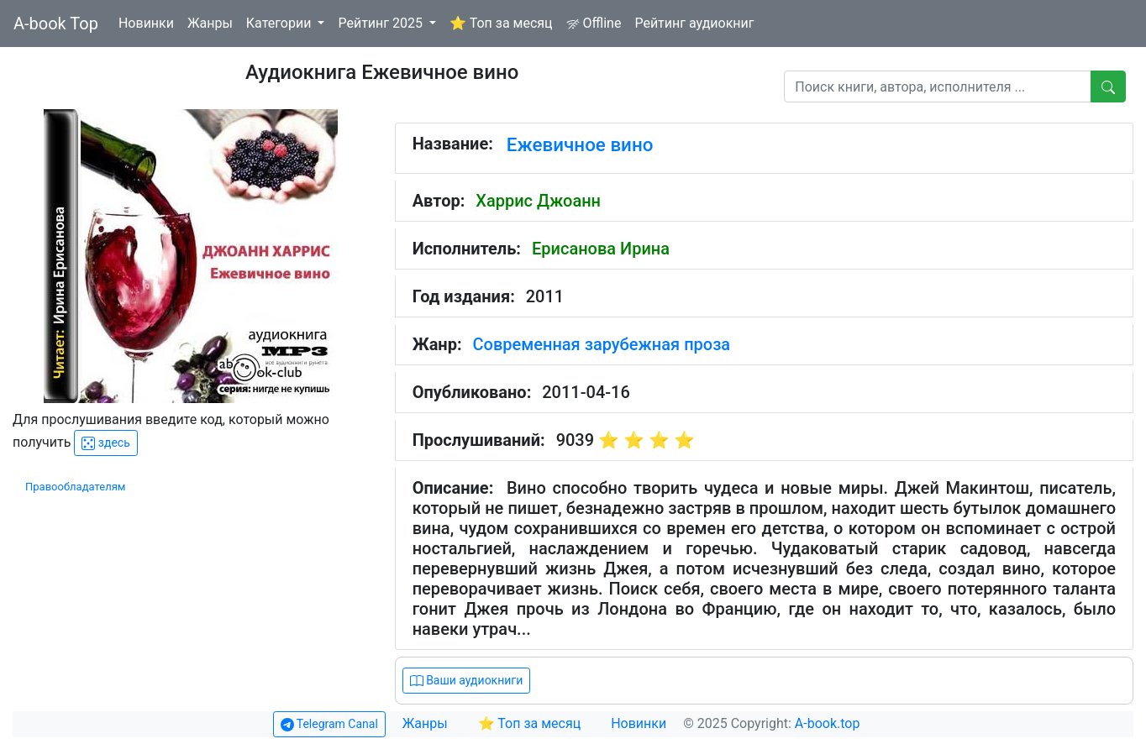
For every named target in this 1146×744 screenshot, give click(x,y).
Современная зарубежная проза (602, 344)
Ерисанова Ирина (601, 248)
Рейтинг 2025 (382, 23)
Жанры (210, 23)
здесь (105, 443)
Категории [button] (280, 23)
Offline (594, 23)
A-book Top (55, 23)
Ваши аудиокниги (466, 680)
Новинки (146, 23)
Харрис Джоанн (538, 201)
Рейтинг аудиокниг (694, 23)
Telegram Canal (329, 724)
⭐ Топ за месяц (501, 23)
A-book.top (827, 723)
